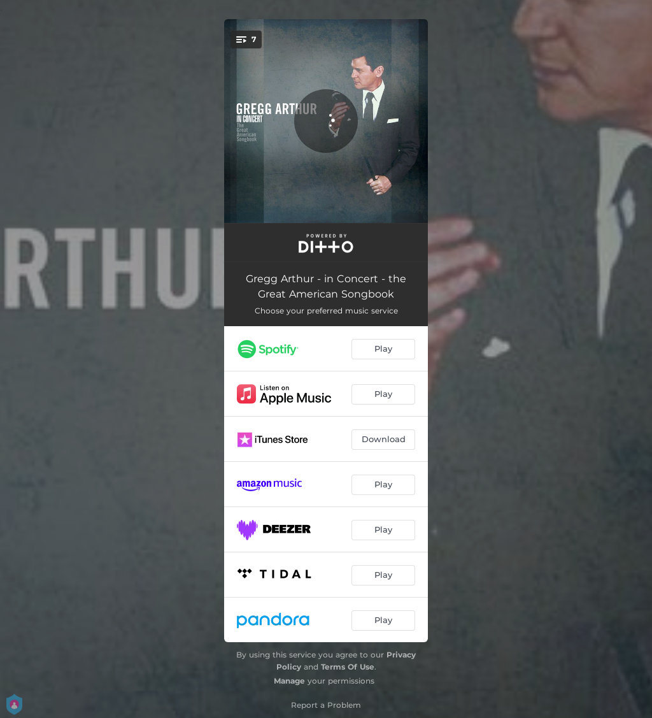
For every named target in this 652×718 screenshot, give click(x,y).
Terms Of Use (347, 666)
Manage (289, 681)
